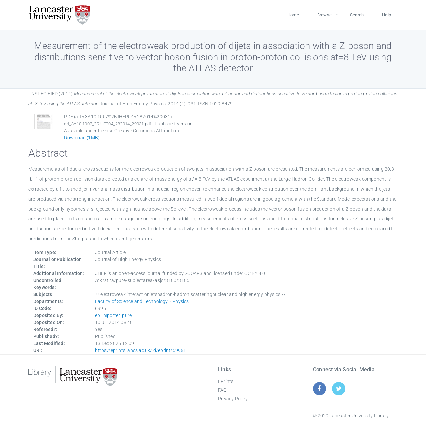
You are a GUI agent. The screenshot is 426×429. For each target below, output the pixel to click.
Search (357, 14)
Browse (324, 14)
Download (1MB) (82, 137)
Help (386, 14)
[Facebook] (319, 388)
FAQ (222, 390)
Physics (180, 301)
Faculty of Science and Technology (131, 301)
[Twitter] (339, 388)
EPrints (225, 381)
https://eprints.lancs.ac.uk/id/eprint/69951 (140, 350)
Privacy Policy (233, 398)
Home (293, 14)
